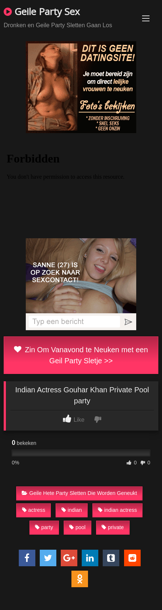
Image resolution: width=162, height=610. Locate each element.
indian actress (117, 510)
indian (71, 510)
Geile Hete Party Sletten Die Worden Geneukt (79, 493)
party (44, 527)
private (113, 527)
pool (77, 527)
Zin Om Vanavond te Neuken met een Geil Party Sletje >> (81, 355)
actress (33, 510)
